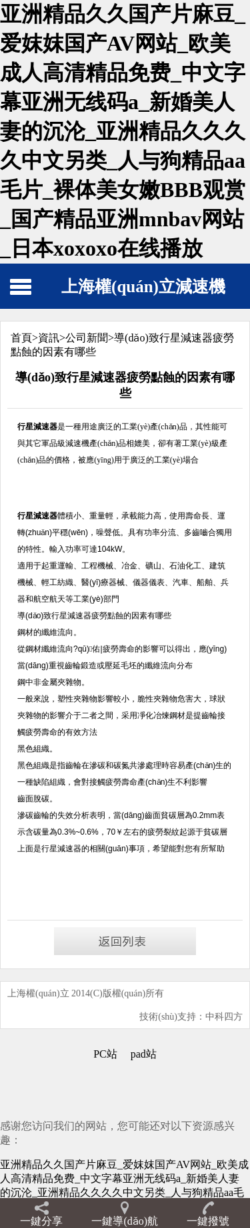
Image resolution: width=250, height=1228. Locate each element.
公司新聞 (86, 337)
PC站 (105, 1054)
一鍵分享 (41, 1221)
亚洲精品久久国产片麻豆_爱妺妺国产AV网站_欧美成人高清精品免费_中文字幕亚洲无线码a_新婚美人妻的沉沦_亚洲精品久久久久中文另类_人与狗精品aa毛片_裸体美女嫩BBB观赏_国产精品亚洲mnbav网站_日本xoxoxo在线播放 (122, 131)
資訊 (48, 337)
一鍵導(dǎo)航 (124, 1221)
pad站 (144, 1054)
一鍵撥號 (208, 1221)
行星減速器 (61, 848)
